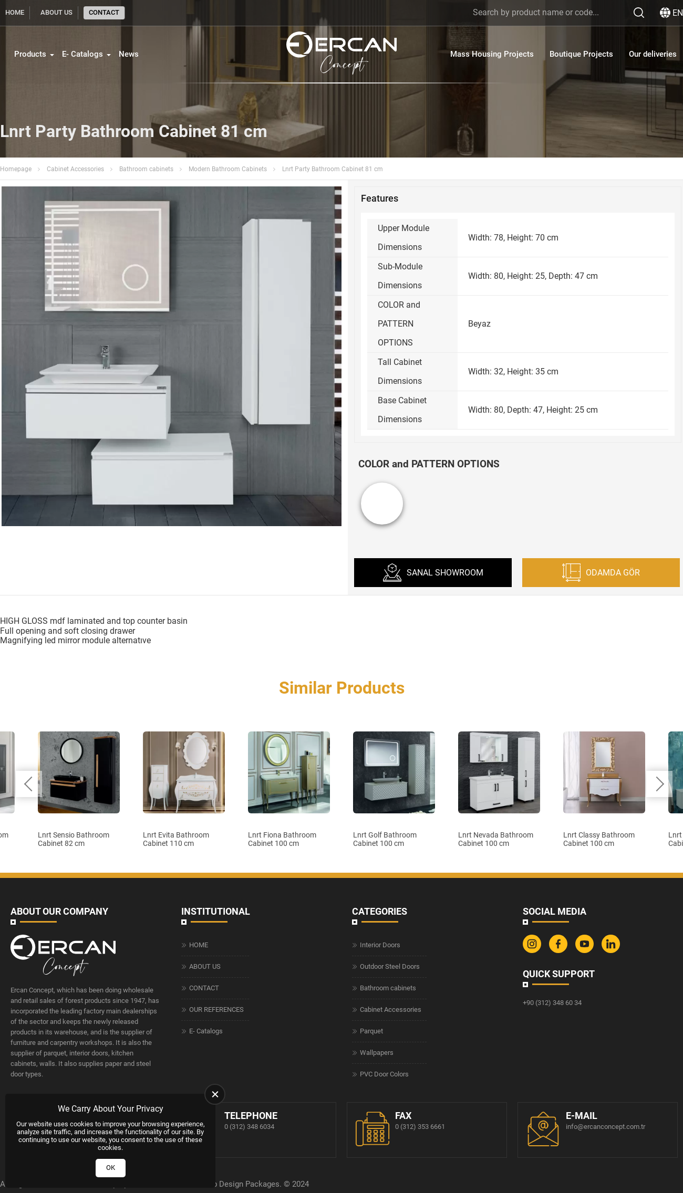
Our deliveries (653, 54)
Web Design (222, 1184)
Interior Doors (380, 945)
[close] (214, 1094)
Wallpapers (377, 1052)
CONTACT (104, 12)
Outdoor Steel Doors (390, 966)
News (129, 54)
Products (30, 54)
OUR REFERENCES (216, 1009)
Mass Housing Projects (492, 54)
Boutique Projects (581, 54)
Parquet (371, 1031)
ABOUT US (56, 12)
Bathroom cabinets (146, 169)
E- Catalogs (82, 54)
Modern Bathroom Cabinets (228, 169)
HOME (14, 12)
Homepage (16, 169)
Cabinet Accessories (75, 169)
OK (110, 1167)
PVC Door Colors (384, 1074)
